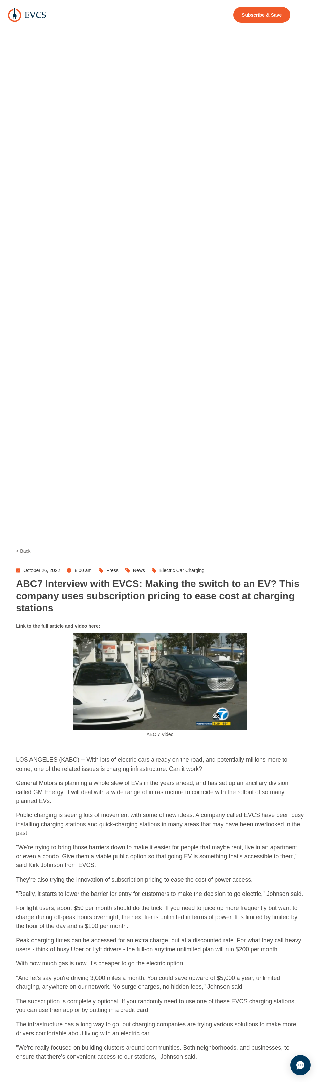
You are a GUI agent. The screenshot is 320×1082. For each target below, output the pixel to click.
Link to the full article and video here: (58, 626)
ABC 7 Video (160, 734)
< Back (23, 551)
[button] (304, 15)
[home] (27, 15)
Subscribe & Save (262, 15)
